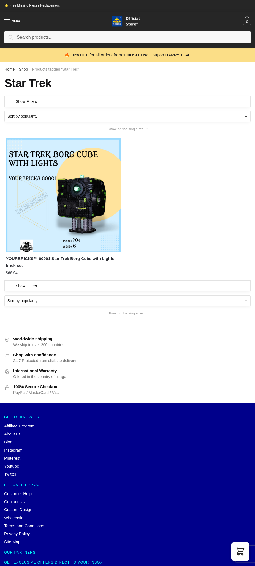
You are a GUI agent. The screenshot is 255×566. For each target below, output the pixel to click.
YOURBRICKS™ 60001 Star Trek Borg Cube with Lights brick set (43, 222)
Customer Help (18, 454)
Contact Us (14, 462)
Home (9, 69)
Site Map (12, 502)
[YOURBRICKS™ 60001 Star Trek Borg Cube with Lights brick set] (43, 175)
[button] (240, 551)
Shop (23, 69)
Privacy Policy (17, 494)
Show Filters (26, 101)
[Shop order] (127, 116)
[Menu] (7, 21)
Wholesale (13, 478)
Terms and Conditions (24, 486)
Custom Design (18, 470)
